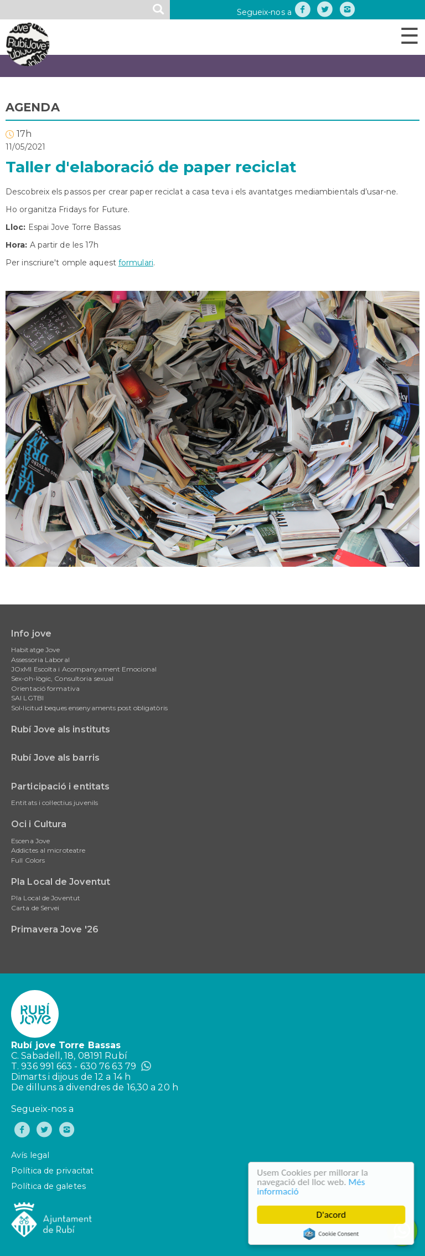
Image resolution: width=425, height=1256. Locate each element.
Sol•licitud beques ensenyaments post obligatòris (89, 708)
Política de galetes (48, 1186)
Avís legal (30, 1155)
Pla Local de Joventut (60, 881)
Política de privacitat (52, 1171)
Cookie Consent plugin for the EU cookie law (332, 1234)
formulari (135, 263)
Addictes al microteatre (48, 850)
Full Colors (28, 860)
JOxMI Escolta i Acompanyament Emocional (84, 669)
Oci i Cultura (38, 824)
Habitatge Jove (35, 649)
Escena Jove (30, 841)
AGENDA (33, 107)
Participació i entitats (60, 786)
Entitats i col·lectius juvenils (54, 802)
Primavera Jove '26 (55, 929)
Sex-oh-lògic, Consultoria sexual (62, 678)
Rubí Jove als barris (55, 757)
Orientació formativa (45, 688)
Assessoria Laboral (40, 659)
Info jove (31, 633)
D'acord (332, 1215)
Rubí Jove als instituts (60, 729)
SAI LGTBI (27, 698)
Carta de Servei (35, 908)
